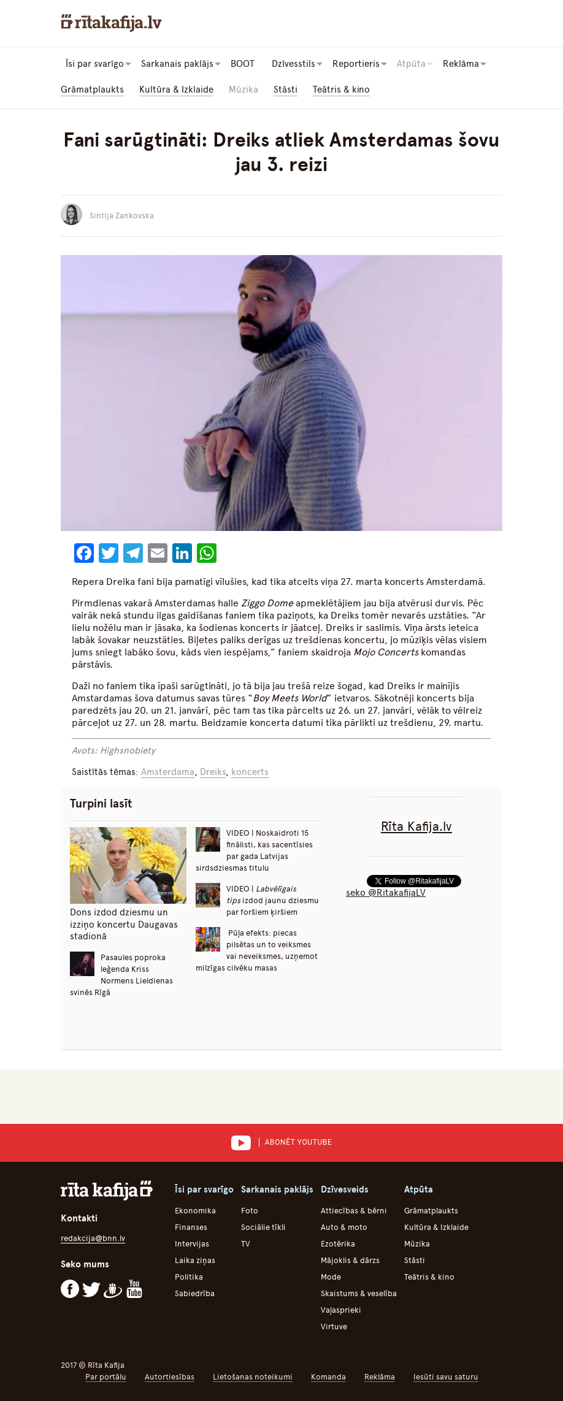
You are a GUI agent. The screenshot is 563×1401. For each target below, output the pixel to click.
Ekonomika (195, 1210)
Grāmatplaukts (92, 89)
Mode (331, 1276)
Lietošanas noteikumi (253, 1376)
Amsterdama (167, 771)
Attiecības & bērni (354, 1210)
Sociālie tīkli (263, 1227)
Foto (249, 1210)
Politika (189, 1276)
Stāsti (285, 89)
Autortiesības (169, 1376)
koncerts (250, 771)
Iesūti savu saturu (445, 1376)
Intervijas (192, 1243)
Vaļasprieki (341, 1310)
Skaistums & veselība (359, 1293)
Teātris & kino (341, 89)
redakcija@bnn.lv (93, 1238)
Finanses (191, 1227)
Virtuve (334, 1326)
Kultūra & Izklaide (176, 89)
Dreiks (213, 771)
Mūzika (243, 89)
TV (245, 1243)
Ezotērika (338, 1243)
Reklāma (379, 1376)
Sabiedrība (195, 1293)
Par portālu (105, 1376)
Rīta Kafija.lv (416, 826)
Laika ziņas (195, 1260)
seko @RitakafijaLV (386, 892)
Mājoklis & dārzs (350, 1260)
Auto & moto (344, 1227)
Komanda (328, 1376)
